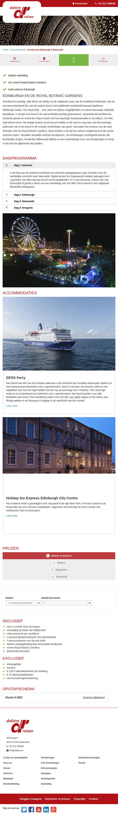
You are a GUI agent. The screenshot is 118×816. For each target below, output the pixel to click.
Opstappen (46, 773)
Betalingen (8, 778)
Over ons (7, 763)
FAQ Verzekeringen (50, 763)
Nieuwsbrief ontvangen (89, 757)
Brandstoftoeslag (11, 784)
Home (5, 50)
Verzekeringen (47, 757)
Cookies (93, 798)
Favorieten (81, 3)
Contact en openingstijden (15, 757)
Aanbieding (46, 784)
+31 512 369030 (106, 3)
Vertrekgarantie (48, 778)
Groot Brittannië (18, 50)
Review (81, 763)
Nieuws (6, 768)
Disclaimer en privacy (57, 798)
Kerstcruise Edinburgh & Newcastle (45, 50)
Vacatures (8, 773)
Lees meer (12, 405)
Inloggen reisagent (30, 798)
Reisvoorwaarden (49, 768)
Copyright (79, 798)
